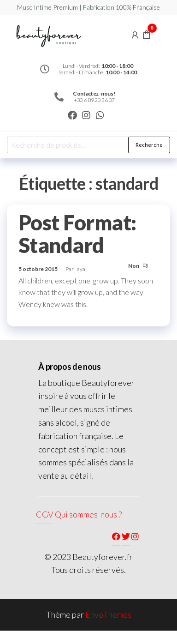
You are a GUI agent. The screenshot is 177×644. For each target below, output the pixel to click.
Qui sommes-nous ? (88, 514)
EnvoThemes (108, 614)
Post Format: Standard (77, 234)
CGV (44, 514)
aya (81, 268)
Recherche (149, 145)
